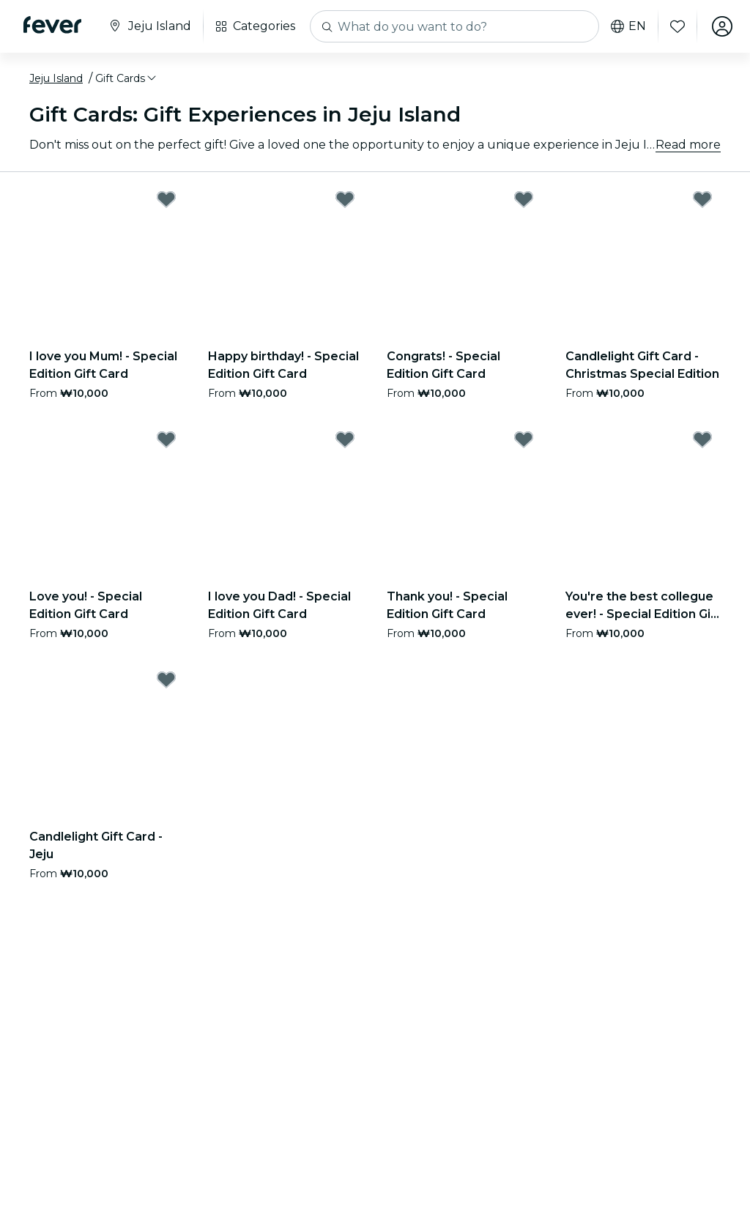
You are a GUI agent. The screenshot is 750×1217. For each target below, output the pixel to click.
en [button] (628, 26)
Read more (688, 145)
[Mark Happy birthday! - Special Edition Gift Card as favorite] (344, 199)
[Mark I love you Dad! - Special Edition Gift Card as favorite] (344, 439)
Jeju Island (56, 78)
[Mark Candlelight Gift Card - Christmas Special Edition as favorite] (702, 199)
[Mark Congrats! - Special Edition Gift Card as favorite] (523, 199)
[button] (126, 78)
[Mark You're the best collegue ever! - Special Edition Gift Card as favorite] (702, 439)
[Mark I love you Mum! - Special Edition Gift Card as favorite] (166, 199)
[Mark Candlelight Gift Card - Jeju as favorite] (166, 679)
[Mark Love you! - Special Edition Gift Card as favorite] (166, 439)
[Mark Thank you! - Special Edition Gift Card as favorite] (523, 439)
